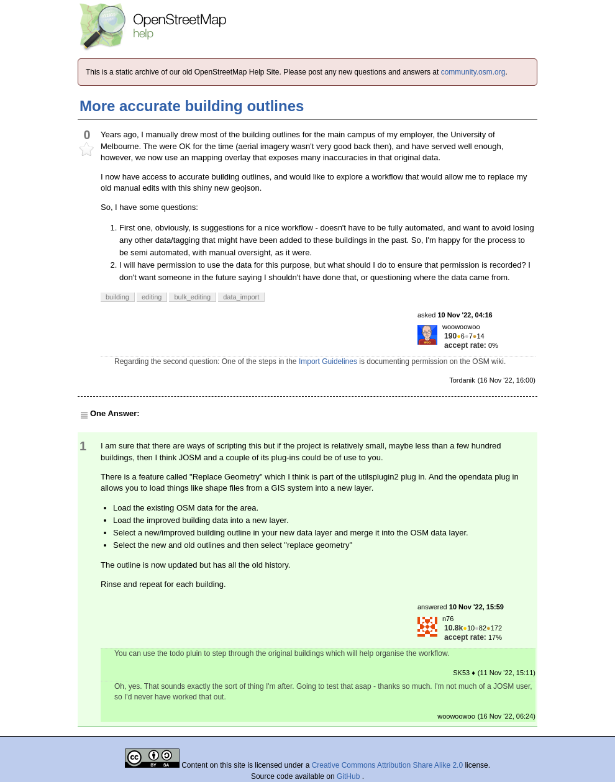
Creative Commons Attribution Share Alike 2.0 (387, 765)
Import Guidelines (328, 361)
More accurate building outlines (192, 106)
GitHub (349, 776)
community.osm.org (473, 72)
